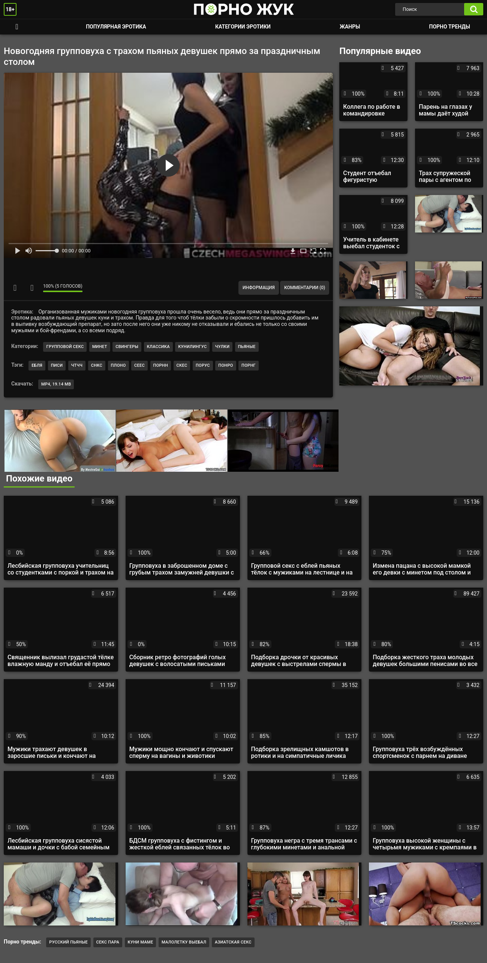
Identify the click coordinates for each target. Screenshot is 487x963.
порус (203, 365)
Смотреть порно (17, 26)
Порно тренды (449, 27)
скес (182, 365)
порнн (160, 365)
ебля (36, 365)
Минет (99, 346)
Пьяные (247, 346)
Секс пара (108, 942)
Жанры (350, 27)
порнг (248, 365)
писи (57, 365)
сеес (139, 365)
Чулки (222, 346)
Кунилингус (192, 346)
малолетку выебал (184, 942)
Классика (158, 346)
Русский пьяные (68, 942)
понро (225, 365)
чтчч (76, 365)
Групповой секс (65, 346)
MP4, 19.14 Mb (56, 384)
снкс (96, 365)
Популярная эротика (116, 27)
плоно (118, 365)
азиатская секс (233, 942)
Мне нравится (14, 287)
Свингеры (126, 346)
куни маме (140, 942)
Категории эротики (243, 27)
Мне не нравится (31, 287)
